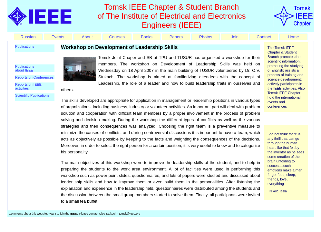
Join (234, 36)
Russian (28, 36)
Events (58, 36)
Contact (264, 36)
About (87, 36)
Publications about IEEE (24, 68)
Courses (116, 36)
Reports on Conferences (34, 77)
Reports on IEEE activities (28, 86)
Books (146, 36)
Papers (176, 36)
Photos (205, 36)
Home (293, 36)
